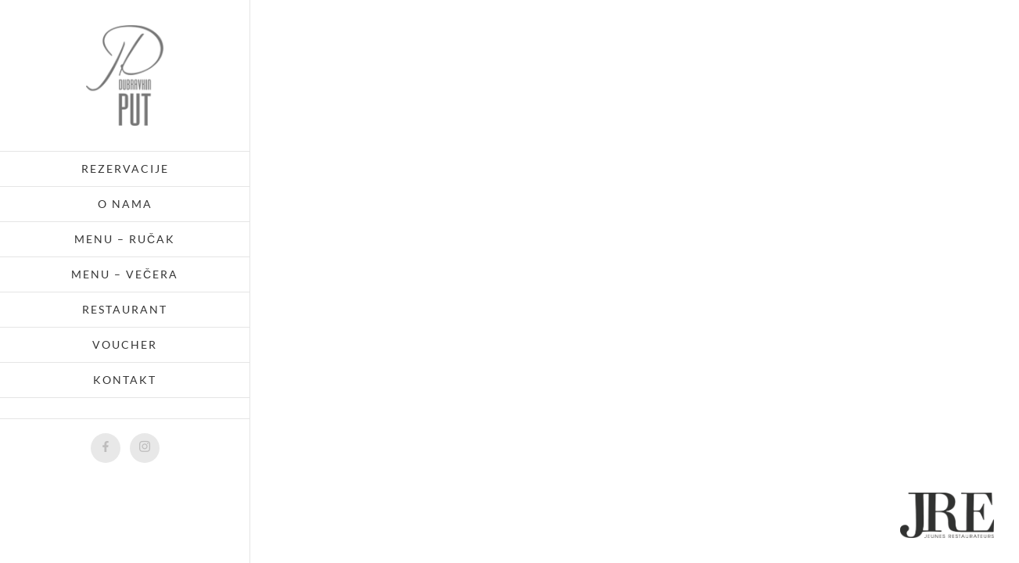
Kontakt (124, 379)
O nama (125, 203)
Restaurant (124, 309)
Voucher (124, 344)
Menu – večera (124, 274)
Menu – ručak (124, 239)
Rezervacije (125, 168)
